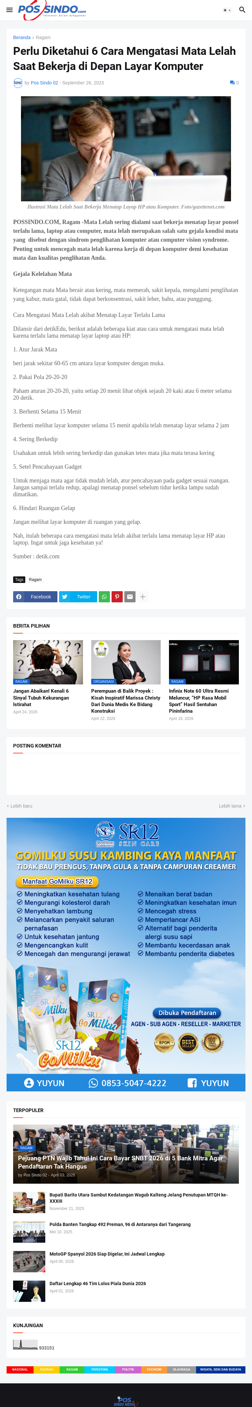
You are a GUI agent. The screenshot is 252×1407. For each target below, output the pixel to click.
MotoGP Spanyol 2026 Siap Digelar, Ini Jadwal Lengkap (107, 1254)
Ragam (43, 37)
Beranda (22, 37)
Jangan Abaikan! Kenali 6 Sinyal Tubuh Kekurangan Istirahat (41, 697)
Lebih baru (21, 806)
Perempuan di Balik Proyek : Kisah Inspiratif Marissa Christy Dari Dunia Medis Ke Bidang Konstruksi (125, 701)
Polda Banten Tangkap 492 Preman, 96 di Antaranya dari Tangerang (120, 1224)
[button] (9, 10)
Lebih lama (230, 806)
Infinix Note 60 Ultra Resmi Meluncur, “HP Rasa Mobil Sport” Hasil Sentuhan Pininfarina (199, 701)
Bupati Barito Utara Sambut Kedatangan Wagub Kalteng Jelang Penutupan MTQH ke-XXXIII (139, 1198)
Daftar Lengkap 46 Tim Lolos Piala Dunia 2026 (98, 1283)
